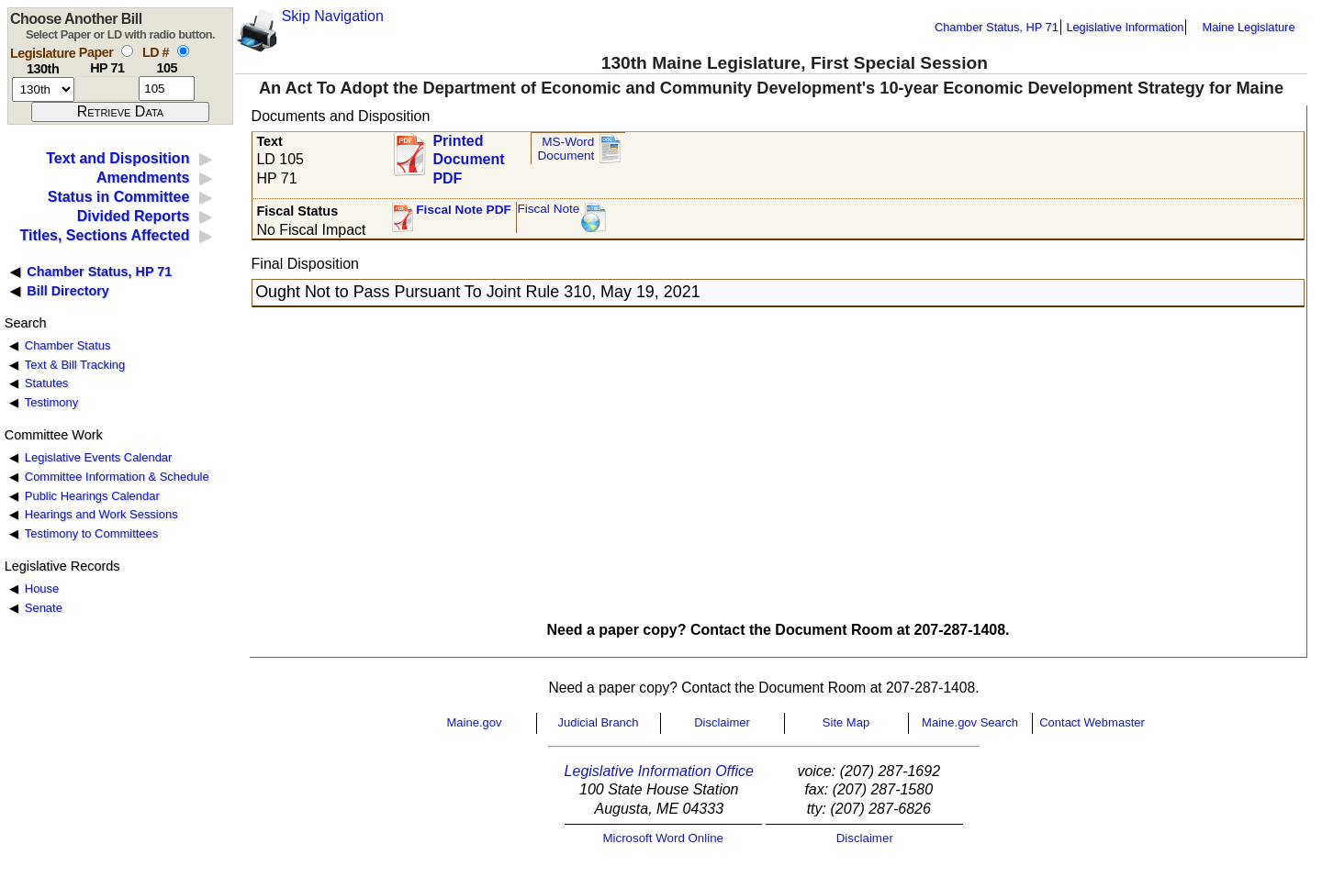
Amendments (142, 177)
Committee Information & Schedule (117, 476)
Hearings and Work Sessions (101, 514)
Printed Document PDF (468, 154)
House (42, 588)
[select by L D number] (183, 51)
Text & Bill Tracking (75, 365)
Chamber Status (68, 345)
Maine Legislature (1248, 27)
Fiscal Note (548, 209)
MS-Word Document (565, 149)
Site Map (846, 722)
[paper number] (107, 88)
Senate (43, 608)
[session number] (43, 89)
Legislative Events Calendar (99, 457)
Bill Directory (68, 290)
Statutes (47, 383)
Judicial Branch (597, 722)
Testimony (51, 402)
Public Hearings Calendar (92, 496)
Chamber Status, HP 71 (997, 27)
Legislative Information (1124, 27)
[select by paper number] (127, 51)
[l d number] (167, 88)
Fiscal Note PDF (463, 209)
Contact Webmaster (1092, 722)
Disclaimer (722, 722)
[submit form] (120, 112)
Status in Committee (119, 197)
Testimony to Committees (91, 533)
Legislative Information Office (659, 771)
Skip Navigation (333, 16)
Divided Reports (133, 216)
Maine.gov (474, 722)
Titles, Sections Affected (104, 235)
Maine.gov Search (970, 722)
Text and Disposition (117, 158)
